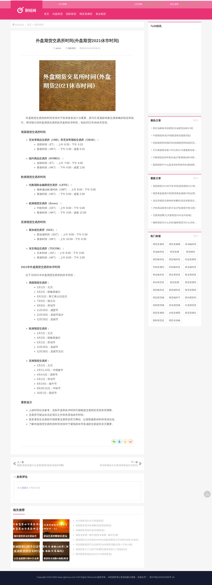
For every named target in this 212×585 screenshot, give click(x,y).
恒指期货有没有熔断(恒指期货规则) (93, 525)
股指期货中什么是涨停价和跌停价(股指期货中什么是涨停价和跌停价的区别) (176, 164)
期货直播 (174, 251)
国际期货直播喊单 (158, 321)
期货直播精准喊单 (158, 313)
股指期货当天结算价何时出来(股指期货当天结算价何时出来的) (107, 539)
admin (57, 48)
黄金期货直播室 (174, 275)
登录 (24, 488)
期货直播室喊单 (190, 291)
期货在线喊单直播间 (174, 321)
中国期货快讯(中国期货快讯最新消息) (172, 135)
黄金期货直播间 (158, 283)
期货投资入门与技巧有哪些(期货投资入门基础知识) (101, 549)
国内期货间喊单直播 (190, 298)
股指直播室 (190, 282)
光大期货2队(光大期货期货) (90, 520)
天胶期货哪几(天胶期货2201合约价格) (172, 215)
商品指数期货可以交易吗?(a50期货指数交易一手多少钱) (104, 544)
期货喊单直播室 (174, 291)
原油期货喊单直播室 (174, 306)
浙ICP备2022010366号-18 (161, 577)
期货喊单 (190, 251)
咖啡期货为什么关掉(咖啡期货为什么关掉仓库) (176, 222)
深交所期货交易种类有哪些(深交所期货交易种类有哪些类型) (176, 200)
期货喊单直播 (158, 291)
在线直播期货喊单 (174, 313)
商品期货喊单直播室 (158, 298)
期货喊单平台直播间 (174, 298)
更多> (196, 120)
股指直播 (174, 282)
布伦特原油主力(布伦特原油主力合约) (119, 465)
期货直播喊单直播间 (174, 245)
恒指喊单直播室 (174, 268)
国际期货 (71, 14)
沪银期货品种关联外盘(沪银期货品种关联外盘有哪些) (176, 157)
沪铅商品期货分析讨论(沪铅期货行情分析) (174, 208)
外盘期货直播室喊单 (190, 306)
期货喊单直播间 (158, 260)
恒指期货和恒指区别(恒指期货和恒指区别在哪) (176, 143)
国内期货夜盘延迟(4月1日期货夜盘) (94, 554)
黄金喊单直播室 (158, 275)
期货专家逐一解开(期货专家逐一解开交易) (97, 535)
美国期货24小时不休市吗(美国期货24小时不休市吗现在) (176, 186)
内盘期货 (57, 14)
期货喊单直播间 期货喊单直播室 (175, 260)
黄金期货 (101, 14)
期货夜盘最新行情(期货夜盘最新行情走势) (174, 193)
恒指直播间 (158, 267)
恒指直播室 (190, 259)
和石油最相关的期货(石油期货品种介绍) (173, 128)
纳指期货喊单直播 (158, 306)
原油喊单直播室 (158, 252)
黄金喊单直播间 (190, 268)
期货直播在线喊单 (190, 313)
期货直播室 (85, 14)
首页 (46, 14)
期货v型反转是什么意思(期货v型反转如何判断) (40, 465)
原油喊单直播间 (190, 245)
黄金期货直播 (190, 275)
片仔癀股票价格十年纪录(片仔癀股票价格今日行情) (176, 150)
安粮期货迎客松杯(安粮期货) (90, 530)
